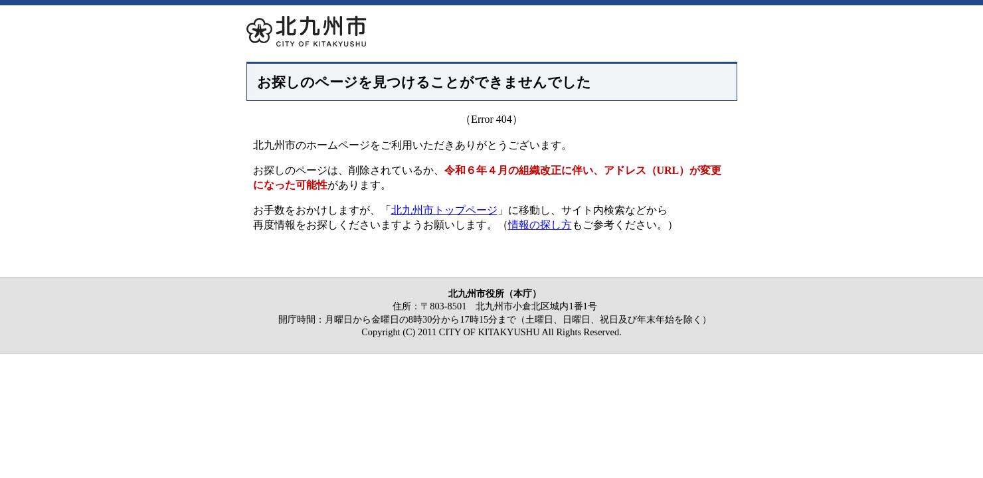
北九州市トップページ (444, 210)
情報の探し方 (540, 224)
